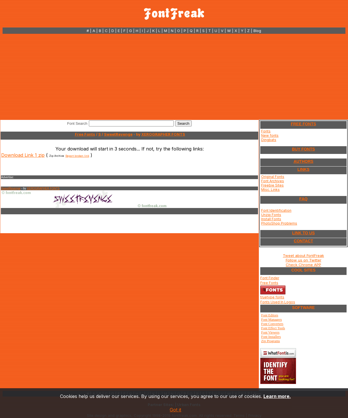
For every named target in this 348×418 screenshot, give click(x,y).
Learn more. (277, 396)
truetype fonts (272, 297)
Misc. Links (270, 189)
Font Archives (272, 181)
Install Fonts (271, 219)
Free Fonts (85, 134)
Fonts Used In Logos (277, 302)
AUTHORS (303, 161)
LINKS (303, 169)
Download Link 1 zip (23, 155)
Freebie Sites (272, 185)
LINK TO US (303, 233)
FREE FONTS (303, 124)
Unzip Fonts (271, 215)
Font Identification (276, 210)
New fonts (270, 135)
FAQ (303, 199)
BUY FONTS (303, 149)
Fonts (266, 131)
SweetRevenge (118, 134)
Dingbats (268, 140)
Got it (175, 410)
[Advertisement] (174, 77)
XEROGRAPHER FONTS (163, 134)
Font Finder (269, 278)
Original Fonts (272, 177)
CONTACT (303, 241)
